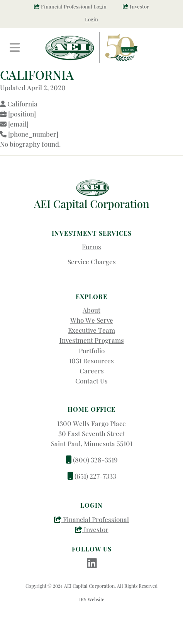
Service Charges (92, 261)
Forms (91, 246)
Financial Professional (91, 519)
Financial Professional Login (70, 6)
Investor (91, 529)
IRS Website (91, 599)
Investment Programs (91, 340)
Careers (92, 370)
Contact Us (91, 381)
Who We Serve (91, 320)
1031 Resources (91, 360)
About (91, 310)
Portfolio (92, 350)
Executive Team (91, 330)
